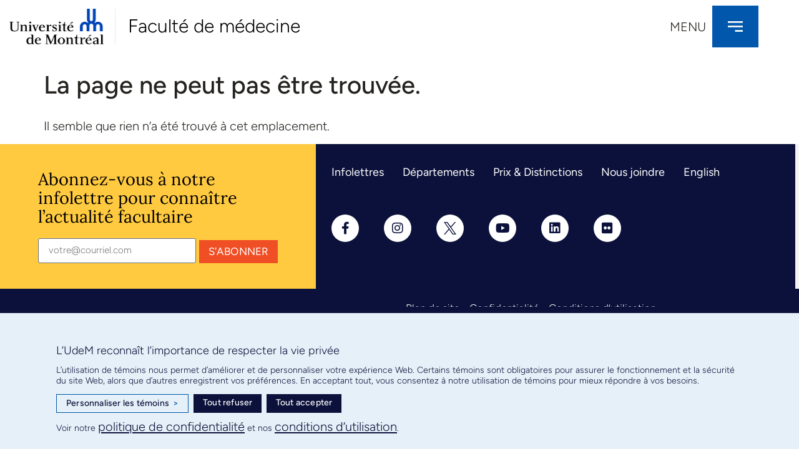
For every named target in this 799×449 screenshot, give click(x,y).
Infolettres (357, 172)
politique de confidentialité (171, 426)
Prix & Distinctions (537, 172)
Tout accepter (304, 402)
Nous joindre (633, 172)
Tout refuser (227, 402)
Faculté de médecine (214, 25)
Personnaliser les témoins (122, 403)
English (702, 172)
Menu (688, 26)
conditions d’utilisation (336, 426)
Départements (438, 172)
